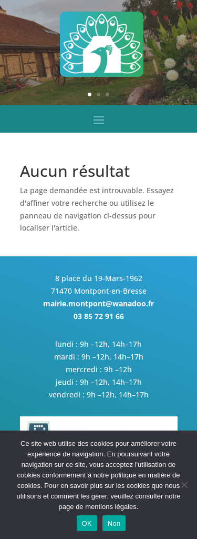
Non (114, 523)
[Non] (184, 485)
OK (87, 523)
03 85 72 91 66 (99, 316)
